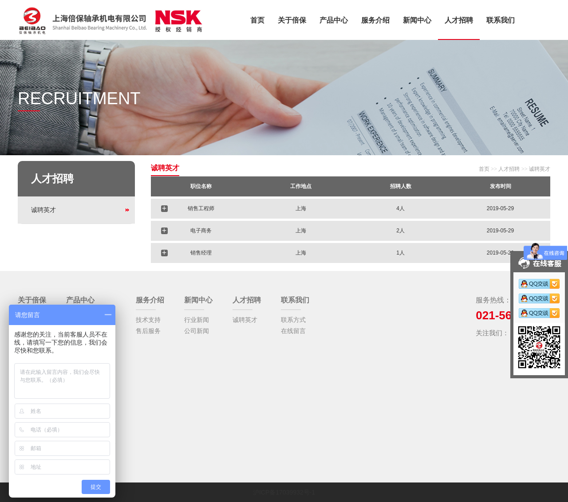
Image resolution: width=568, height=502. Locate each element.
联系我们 (500, 20)
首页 (257, 20)
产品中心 (334, 20)
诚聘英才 (43, 209)
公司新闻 (196, 330)
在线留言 (293, 330)
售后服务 (148, 330)
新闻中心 (417, 20)
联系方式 (293, 319)
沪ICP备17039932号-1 (284, 492)
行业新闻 (196, 319)
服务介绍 (375, 20)
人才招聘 (459, 20)
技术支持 (148, 319)
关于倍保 (292, 20)
